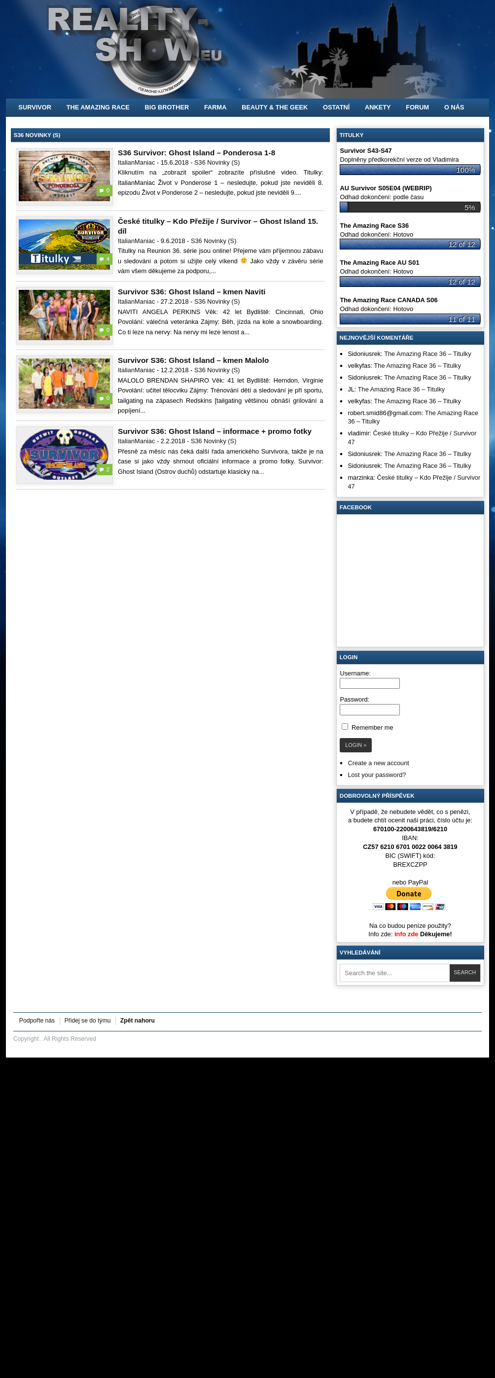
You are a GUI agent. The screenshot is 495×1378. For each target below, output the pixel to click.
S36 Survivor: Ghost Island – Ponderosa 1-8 (196, 152)
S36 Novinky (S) (217, 162)
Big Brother (167, 107)
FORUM (417, 107)
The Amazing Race (98, 107)
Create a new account (378, 763)
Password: (354, 699)
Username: (355, 673)
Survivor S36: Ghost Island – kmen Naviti (192, 291)
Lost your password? (377, 774)
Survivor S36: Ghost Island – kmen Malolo (193, 360)
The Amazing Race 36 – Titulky (427, 353)
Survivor (34, 107)
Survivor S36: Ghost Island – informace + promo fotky (215, 431)
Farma (215, 107)
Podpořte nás (37, 1020)
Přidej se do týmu (88, 1020)
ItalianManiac (136, 162)
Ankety (378, 107)
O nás (454, 107)
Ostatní (336, 107)
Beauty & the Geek (275, 107)
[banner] (247, 49)
